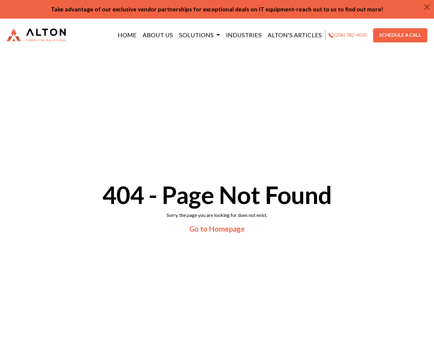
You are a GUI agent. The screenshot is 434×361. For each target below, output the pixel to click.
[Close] (427, 7)
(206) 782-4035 (348, 35)
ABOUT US (158, 35)
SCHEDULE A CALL (400, 35)
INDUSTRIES (244, 35)
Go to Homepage (217, 228)
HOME (127, 35)
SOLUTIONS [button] (197, 35)
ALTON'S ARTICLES (295, 35)
